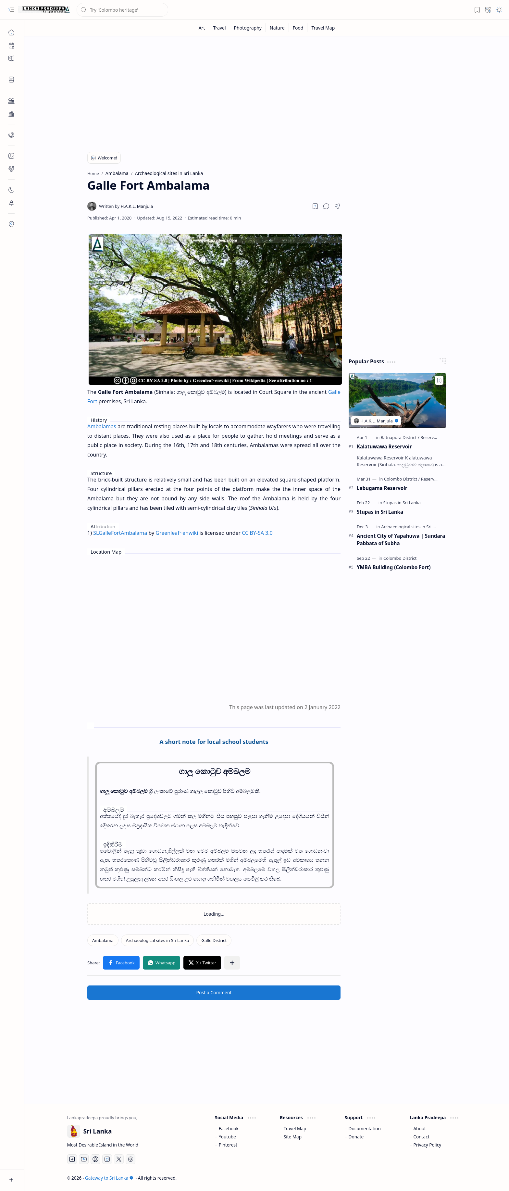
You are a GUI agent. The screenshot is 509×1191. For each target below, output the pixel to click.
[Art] (202, 27)
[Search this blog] (122, 9)
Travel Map (295, 1128)
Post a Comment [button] (214, 992)
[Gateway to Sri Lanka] (44, 9)
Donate (356, 1137)
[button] (11, 10)
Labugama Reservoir (382, 488)
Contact (421, 1137)
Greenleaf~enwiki (176, 532)
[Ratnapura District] (400, 437)
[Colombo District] (402, 479)
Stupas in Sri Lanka (380, 511)
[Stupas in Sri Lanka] (402, 503)
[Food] (298, 27)
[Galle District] (213, 940)
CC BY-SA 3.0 (257, 532)
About (419, 1128)
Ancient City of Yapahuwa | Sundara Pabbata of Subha (401, 539)
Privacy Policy (427, 1145)
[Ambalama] (102, 940)
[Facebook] (72, 1159)
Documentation (365, 1128)
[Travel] (219, 27)
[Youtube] (84, 1159)
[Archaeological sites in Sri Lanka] (157, 940)
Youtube (227, 1137)
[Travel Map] (323, 27)
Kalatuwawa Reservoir (384, 446)
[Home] (11, 32)
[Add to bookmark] (439, 380)
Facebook (229, 1128)
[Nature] (277, 27)
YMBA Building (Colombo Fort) (394, 567)
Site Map (293, 1137)
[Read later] (315, 206)
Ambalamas (101, 426)
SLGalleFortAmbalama (120, 532)
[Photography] (248, 27)
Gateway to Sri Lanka (109, 1178)
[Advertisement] (262, 91)
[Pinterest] (95, 1159)
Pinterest (228, 1145)
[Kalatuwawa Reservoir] (397, 400)
